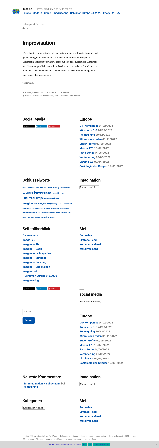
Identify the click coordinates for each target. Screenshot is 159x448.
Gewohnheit (37, 96)
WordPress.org (89, 248)
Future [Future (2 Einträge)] (62, 193)
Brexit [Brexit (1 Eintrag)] (32, 187)
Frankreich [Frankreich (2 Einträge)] (55, 193)
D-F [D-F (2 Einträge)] (45, 187)
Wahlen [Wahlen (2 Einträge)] (46, 217)
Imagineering (60, 13)
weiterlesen (30, 82)
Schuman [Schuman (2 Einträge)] (64, 213)
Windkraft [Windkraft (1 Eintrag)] (52, 217)
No (90, 444)
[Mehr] (118, 13)
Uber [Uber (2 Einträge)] (32, 217)
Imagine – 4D (31, 244)
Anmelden (86, 235)
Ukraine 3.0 (87, 161)
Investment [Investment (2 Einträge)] (68, 204)
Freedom (28, 96)
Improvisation (39, 43)
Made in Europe (42, 13)
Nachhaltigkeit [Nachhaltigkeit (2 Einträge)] (32, 213)
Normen (77, 96)
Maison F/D (87, 148)
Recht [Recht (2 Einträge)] (53, 213)
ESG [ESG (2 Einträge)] (68, 187)
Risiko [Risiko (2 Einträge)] (58, 213)
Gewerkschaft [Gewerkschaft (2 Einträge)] (49, 198)
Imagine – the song (34, 262)
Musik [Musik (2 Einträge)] (25, 213)
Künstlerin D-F (88, 130)
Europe (27, 13)
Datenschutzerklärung (101, 444)
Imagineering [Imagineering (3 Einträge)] (52, 204)
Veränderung (87, 157)
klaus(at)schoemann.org (34, 92)
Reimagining (87, 134)
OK (84, 444)
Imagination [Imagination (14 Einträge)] (30, 203)
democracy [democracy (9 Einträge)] (53, 187)
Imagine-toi (30, 271)
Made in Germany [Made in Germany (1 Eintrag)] (64, 208)
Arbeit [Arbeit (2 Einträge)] (29, 187)
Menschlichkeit (67, 96)
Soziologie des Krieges (94, 166)
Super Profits (88, 143)
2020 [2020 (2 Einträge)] (24, 187)
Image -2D (109, 13)
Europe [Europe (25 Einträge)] (38, 192)
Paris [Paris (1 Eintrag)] (39, 213)
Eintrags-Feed (88, 240)
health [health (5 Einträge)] (57, 198)
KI (59, 96)
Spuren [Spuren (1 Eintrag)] (24, 217)
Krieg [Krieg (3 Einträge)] (45, 208)
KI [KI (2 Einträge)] (30, 208)
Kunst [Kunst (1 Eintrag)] (48, 208)
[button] (29, 126)
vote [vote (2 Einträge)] (42, 217)
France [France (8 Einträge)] (47, 192)
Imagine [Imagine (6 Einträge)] (42, 203)
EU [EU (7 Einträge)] (24, 192)
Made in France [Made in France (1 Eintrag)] (55, 208)
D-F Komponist (89, 125)
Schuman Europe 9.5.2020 (85, 13)
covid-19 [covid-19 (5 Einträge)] (39, 187)
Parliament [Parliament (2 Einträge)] (44, 213)
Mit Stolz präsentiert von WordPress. (43, 436)
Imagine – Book (32, 248)
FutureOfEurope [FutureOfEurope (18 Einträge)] (33, 198)
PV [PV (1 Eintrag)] (50, 213)
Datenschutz (30, 235)
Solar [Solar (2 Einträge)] (69, 213)
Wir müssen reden (91, 139)
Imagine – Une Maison (36, 266)
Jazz (56, 96)
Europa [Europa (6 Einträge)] (29, 193)
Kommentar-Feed (90, 244)
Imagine (27, 8)
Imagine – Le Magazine (37, 253)
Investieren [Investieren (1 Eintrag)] (60, 204)
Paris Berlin (87, 152)
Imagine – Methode (34, 257)
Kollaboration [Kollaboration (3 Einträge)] (36, 208)
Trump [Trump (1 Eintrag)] (28, 217)
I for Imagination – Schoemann (42, 383)
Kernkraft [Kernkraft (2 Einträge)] (26, 208)
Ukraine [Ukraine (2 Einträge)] (37, 217)
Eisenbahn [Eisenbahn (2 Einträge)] (63, 187)
